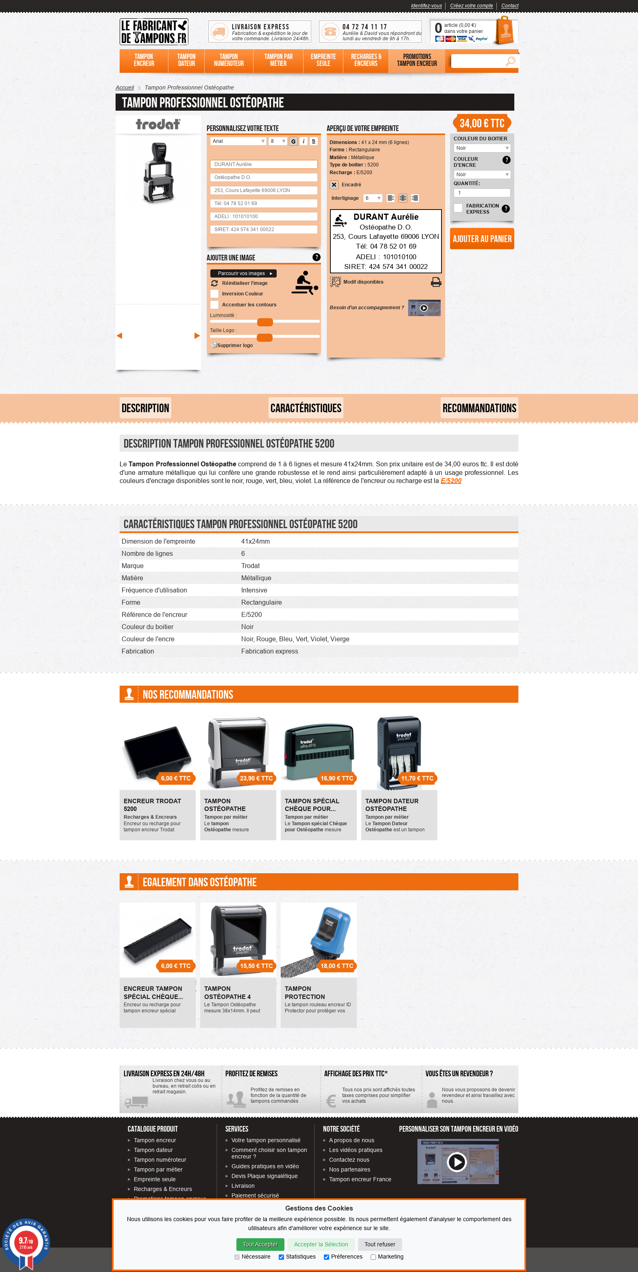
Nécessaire (252, 1256)
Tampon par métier (158, 1169)
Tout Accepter (260, 1244)
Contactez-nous (470, 1098)
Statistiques (297, 1256)
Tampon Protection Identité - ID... (307, 996)
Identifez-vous (426, 5)
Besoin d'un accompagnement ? (385, 307)
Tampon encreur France (360, 1179)
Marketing (387, 1256)
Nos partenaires (349, 1169)
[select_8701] (505, 174)
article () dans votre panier (463, 28)
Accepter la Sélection (321, 1244)
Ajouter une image (231, 257)
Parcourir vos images (241, 273)
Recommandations (479, 407)
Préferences (343, 1256)
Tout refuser (380, 1244)
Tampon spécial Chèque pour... (312, 805)
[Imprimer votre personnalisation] (436, 281)
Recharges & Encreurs (163, 1189)
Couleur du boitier (480, 139)
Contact (509, 5)
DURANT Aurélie (386, 216)
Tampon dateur (153, 1150)
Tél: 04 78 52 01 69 (386, 246)
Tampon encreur (155, 1140)
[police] (261, 141)
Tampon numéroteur (160, 1159)
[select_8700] (505, 148)
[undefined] (377, 198)
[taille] (282, 141)
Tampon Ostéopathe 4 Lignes (227, 996)
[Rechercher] (476, 61)
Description (145, 407)
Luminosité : (223, 315)
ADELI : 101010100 (386, 256)
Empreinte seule (155, 1179)
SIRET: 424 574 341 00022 (386, 266)
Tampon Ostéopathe (225, 805)
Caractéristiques (306, 407)
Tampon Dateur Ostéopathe (392, 805)
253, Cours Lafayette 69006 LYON (386, 236)
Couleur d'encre (466, 162)
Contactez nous (349, 1159)
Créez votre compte (471, 5)
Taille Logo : (223, 330)
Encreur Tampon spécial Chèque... (153, 993)
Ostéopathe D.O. (386, 226)
